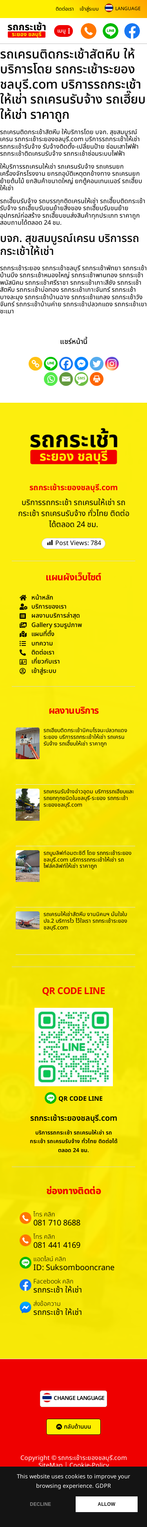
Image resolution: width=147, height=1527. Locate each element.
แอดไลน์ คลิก (49, 1259)
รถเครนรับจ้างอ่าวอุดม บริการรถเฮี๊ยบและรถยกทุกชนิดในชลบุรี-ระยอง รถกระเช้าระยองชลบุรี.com (89, 798)
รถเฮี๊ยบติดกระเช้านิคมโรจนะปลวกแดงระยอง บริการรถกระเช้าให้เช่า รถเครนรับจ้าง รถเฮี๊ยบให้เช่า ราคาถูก (85, 737)
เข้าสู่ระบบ (89, 9)
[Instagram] (112, 364)
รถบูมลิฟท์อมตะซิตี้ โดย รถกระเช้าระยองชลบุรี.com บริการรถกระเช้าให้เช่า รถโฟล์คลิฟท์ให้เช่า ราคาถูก (88, 860)
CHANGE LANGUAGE (79, 1398)
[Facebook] (66, 364)
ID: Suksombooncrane (73, 1268)
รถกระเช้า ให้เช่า (57, 1290)
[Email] (66, 379)
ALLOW (106, 1504)
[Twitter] (96, 364)
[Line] (51, 364)
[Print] (96, 379)
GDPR (103, 1486)
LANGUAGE (128, 8)
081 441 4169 (56, 1245)
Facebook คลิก (53, 1281)
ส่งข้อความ (47, 1304)
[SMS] (81, 379)
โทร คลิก (44, 1214)
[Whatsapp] (51, 379)
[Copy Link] (35, 364)
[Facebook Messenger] (81, 364)
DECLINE (40, 1504)
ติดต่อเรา (65, 9)
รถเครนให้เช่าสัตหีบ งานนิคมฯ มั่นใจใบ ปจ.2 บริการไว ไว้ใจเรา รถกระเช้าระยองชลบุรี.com (85, 921)
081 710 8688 (56, 1223)
